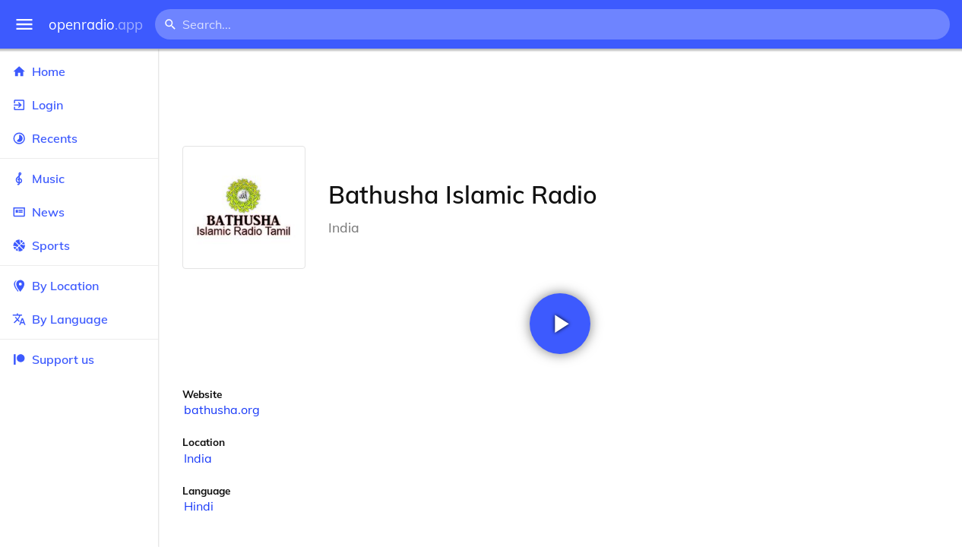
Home (79, 71)
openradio (96, 24)
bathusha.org (222, 409)
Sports (79, 245)
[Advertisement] (560, 97)
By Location (79, 285)
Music (79, 178)
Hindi (199, 506)
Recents (79, 138)
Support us (53, 359)
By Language (79, 319)
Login (79, 105)
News (79, 212)
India (198, 458)
